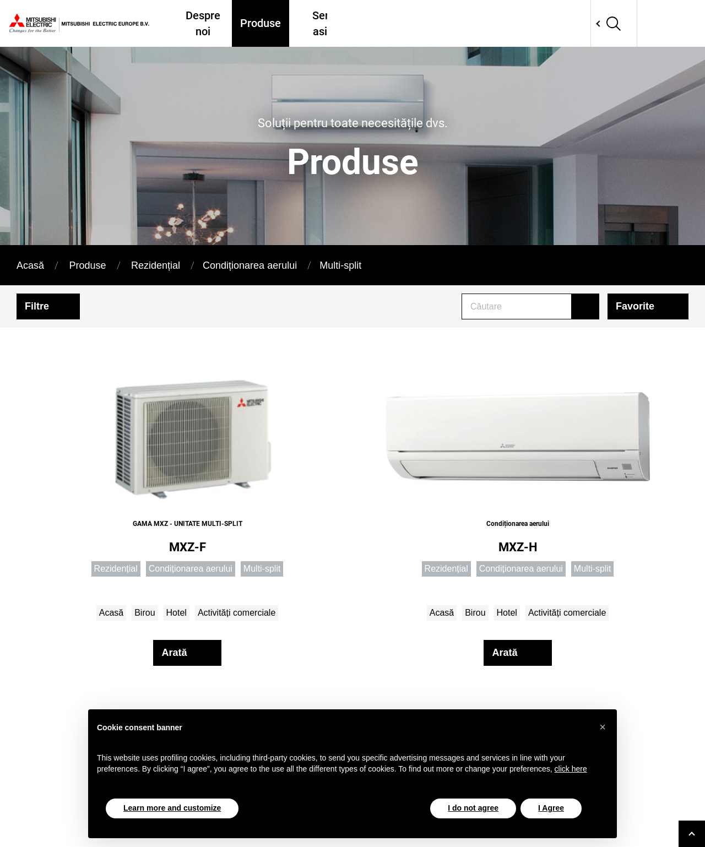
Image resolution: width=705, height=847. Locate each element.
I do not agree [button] (473, 807)
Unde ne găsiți (419, 23)
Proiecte (483, 23)
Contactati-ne (586, 23)
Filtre (37, 306)
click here (571, 768)
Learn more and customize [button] (172, 807)
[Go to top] (692, 834)
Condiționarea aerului (250, 265)
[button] (602, 727)
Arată (174, 652)
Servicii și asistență (334, 23)
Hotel (176, 612)
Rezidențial (155, 265)
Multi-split (340, 265)
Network (640, 23)
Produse (260, 23)
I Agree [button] (551, 807)
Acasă (30, 265)
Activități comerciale (236, 612)
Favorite (635, 306)
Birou (144, 612)
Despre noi (204, 23)
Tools (530, 23)
